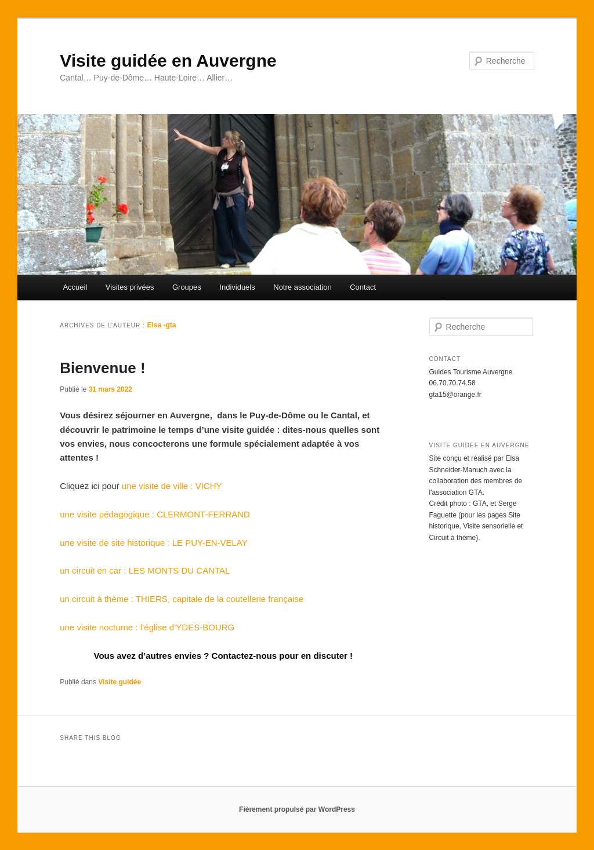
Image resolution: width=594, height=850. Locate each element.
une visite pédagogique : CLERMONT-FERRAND (155, 514)
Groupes (186, 287)
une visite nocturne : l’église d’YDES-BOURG (147, 627)
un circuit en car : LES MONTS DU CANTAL (145, 570)
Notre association (302, 287)
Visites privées (130, 287)
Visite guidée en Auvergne (168, 60)
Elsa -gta (161, 325)
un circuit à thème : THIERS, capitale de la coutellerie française (181, 599)
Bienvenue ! (102, 368)
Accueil (75, 287)
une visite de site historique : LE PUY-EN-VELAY (154, 543)
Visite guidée (119, 682)
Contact (363, 287)
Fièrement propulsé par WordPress (297, 809)
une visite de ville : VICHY (172, 486)
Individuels (237, 287)
